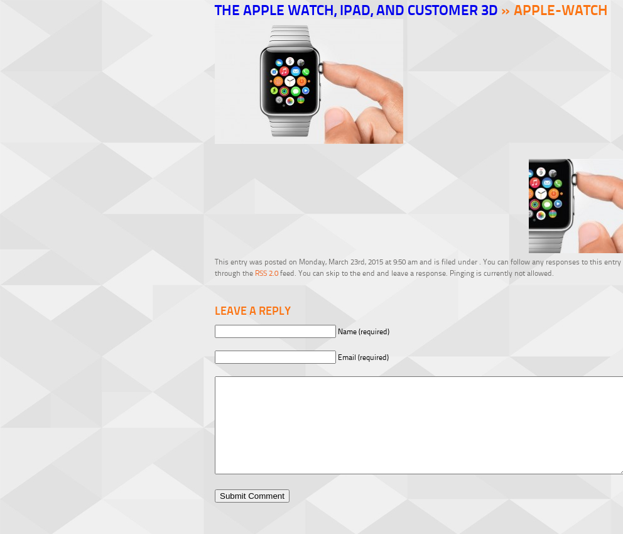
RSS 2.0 (266, 273)
